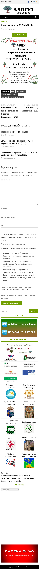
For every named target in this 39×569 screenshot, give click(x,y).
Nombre (4, 208)
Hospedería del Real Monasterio (12, 97)
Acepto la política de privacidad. (14, 244)
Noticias (4, 22)
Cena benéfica (21, 91)
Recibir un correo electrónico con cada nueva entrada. (19, 297)
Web (2, 226)
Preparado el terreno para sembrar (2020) (17, 132)
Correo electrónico (9, 217)
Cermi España (6, 473)
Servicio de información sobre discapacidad (17, 478)
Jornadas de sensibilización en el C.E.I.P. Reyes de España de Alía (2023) (17, 142)
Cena (12, 91)
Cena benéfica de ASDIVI (9, 94)
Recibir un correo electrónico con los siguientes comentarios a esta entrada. (16, 288)
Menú (5, 17)
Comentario (6, 180)
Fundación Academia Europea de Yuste (15, 475)
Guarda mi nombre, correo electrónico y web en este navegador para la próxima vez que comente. (19, 237)
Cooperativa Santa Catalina (11, 481)
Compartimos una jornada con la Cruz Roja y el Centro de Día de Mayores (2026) (19, 153)
